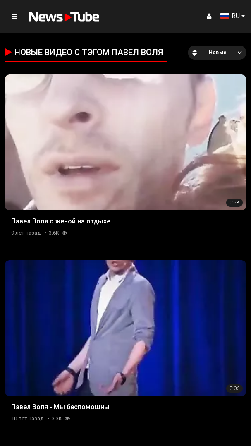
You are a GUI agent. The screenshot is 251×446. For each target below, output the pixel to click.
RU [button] (230, 16)
